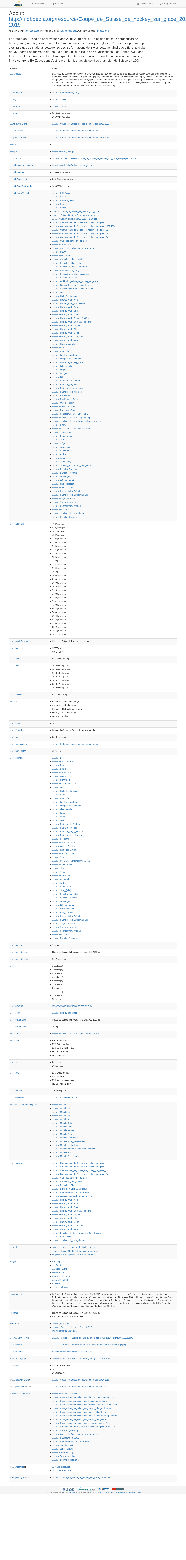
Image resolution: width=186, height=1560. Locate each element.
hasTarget (18, 1467)
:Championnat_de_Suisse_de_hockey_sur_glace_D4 (80, 237)
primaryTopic (19, 1477)
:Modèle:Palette (63, 1130)
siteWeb (16, 1006)
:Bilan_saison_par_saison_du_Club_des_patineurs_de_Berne (84, 1397)
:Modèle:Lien (61, 1126)
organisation (17, 131)
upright (16, 1091)
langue (16, 723)
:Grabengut (61, 476)
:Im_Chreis (61, 509)
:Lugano (59, 370)
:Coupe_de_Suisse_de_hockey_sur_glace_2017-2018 (80, 137)
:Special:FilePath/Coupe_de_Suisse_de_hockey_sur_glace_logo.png (89, 1345)
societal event (32, 31)
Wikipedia (72, 1492)
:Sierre (59, 425)
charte (15, 659)
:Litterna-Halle (62, 366)
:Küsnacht (60, 351)
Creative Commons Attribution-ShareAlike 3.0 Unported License (118, 1492)
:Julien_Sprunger (63, 1449)
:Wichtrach (60, 451)
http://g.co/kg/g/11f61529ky (64, 1331)
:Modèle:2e (61, 1115)
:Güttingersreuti (63, 480)
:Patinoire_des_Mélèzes (67, 392)
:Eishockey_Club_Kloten (67, 263)
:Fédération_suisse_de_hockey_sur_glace (75, 131)
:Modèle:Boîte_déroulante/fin (69, 1141)
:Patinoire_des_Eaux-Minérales (70, 495)
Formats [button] (59, 4)
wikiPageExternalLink (21, 165)
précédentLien (19, 952)
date (13, 113)
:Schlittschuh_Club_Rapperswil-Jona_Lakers (76, 421)
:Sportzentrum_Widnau (66, 506)
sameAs (15, 1323)
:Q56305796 (61, 1323)
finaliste (16, 694)
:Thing (56, 1261)
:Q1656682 (60, 1280)
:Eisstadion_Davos (64, 278)
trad (14, 1073)
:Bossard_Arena (63, 200)
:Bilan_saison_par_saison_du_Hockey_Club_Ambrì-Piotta (82, 1408)
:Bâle (58, 204)
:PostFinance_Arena (65, 399)
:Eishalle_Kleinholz (64, 473)
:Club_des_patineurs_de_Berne (70, 241)
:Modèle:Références (65, 1138)
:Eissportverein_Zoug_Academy (70, 274)
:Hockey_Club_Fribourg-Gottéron (71, 318)
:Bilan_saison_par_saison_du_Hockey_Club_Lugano (80, 1419)
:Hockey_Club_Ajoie (65, 300)
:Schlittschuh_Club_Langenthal (70, 414)
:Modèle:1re (61, 1112)
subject (14, 1247)
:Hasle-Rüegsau (63, 484)
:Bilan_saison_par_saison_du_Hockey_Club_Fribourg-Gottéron (84, 1416)
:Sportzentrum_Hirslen (66, 502)
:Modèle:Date (62, 1123)
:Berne (59, 197)
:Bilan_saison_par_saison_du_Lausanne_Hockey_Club (81, 1423)
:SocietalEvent (60, 1287)
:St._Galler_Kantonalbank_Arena (71, 428)
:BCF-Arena (61, 193)
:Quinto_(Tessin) (63, 403)
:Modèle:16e (61, 1108)
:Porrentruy (61, 395)
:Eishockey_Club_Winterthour (69, 266)
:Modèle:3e (61, 1119)
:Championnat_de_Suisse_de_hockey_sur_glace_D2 (80, 230)
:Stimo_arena (62, 436)
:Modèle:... (60, 1104)
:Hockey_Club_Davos (65, 314)
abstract (15, 74)
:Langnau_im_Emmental (67, 358)
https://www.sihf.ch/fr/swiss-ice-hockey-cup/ (72, 165)
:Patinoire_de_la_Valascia (67, 388)
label (14, 1313)
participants (18, 751)
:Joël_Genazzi (62, 1445)
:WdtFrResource (61, 1470)
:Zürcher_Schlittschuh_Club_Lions (71, 465)
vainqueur (17, 1097)
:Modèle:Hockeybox (65, 1145)
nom (14, 737)
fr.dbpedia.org (103, 31)
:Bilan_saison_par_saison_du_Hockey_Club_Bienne (80, 1412)
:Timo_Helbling (62, 1452)
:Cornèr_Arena (62, 244)
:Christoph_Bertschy (65, 1430)
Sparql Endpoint (168, 4)
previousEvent (18, 137)
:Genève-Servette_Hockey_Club (70, 285)
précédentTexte (20, 959)
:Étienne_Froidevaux (65, 1460)
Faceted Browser (146, 4)
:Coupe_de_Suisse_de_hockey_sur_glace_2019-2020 (80, 124)
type (13, 1261)
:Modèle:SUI (61, 1152)
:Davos (59, 252)
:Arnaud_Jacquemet (65, 1393)
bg (14, 648)
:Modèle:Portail (62, 1134)
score (15, 966)
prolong (16, 945)
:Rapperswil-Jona (64, 410)
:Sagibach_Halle (63, 498)
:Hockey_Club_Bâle (65, 311)
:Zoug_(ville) (61, 462)
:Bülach (59, 208)
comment (16, 1294)
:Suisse (59, 99)
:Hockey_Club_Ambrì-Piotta (68, 303)
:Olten (58, 377)
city (13, 99)
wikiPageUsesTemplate (23, 1104)
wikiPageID (17, 172)
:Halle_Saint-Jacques (65, 296)
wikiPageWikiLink (19, 193)
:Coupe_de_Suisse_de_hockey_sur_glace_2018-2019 (81, 1358)
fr (13, 701)
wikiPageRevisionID (21, 186)
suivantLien (18, 1020)
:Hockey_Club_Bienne (66, 307)
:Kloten (59, 347)
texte (15, 1040)
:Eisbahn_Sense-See (65, 469)
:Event (56, 1265)
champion (16, 92)
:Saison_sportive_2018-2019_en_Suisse (74, 219)
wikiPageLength (19, 179)
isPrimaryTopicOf (19, 1358)
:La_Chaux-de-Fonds (65, 355)
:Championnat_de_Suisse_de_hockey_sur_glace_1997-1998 (83, 226)
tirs (14, 1062)
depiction (16, 1345)
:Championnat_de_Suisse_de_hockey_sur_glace (78, 222)
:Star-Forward (62, 432)
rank (13, 144)
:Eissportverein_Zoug (65, 92)
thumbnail (16, 158)
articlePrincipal (19, 641)
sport (14, 151)
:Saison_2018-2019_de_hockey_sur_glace (75, 215)
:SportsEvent (59, 1269)
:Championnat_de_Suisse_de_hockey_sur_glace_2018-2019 (83, 1427)
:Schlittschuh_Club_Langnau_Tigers (72, 417)
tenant (15, 1033)
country (15, 106)
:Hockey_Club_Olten (65, 329)
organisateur (18, 744)
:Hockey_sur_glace (64, 151)
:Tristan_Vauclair (63, 1456)
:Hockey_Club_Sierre (65, 333)
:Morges (59, 373)
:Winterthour (61, 458)
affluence (17, 524)
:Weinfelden (61, 447)
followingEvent (18, 124)
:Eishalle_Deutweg (64, 517)
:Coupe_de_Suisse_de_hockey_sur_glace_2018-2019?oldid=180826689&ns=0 (92, 1338)
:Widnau (59, 454)
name (14, 1365)
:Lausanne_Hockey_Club (67, 362)
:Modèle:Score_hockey (66, 1156)
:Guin (58, 292)
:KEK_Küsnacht (63, 487)
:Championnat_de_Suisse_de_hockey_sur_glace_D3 (80, 233)
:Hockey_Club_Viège (65, 340)
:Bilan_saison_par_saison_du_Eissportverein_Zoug (79, 1401)
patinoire (16, 758)
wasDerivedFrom (19, 1338)
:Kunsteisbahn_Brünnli (66, 491)
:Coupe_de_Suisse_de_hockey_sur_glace (75, 211)
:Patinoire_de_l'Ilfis (64, 384)
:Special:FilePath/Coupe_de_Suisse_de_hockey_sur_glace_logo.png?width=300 (94, 158)
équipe (16, 1163)
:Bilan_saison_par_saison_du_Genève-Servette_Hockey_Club (84, 1404)
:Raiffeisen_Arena (64, 406)
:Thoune (59, 439)
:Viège (58, 443)
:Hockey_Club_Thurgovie (67, 336)
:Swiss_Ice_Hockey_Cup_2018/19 (72, 1327)
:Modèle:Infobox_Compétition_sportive (73, 1149)
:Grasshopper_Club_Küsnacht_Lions (72, 289)
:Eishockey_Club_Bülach (67, 259)
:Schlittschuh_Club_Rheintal (68, 513)
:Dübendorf (61, 255)
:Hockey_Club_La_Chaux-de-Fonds (72, 322)
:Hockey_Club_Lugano (66, 325)
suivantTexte (18, 1027)
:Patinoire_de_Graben (66, 381)
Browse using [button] (39, 4)
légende (16, 730)
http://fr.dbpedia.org (68, 31)
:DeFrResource (61, 1467)
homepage (16, 1351)
